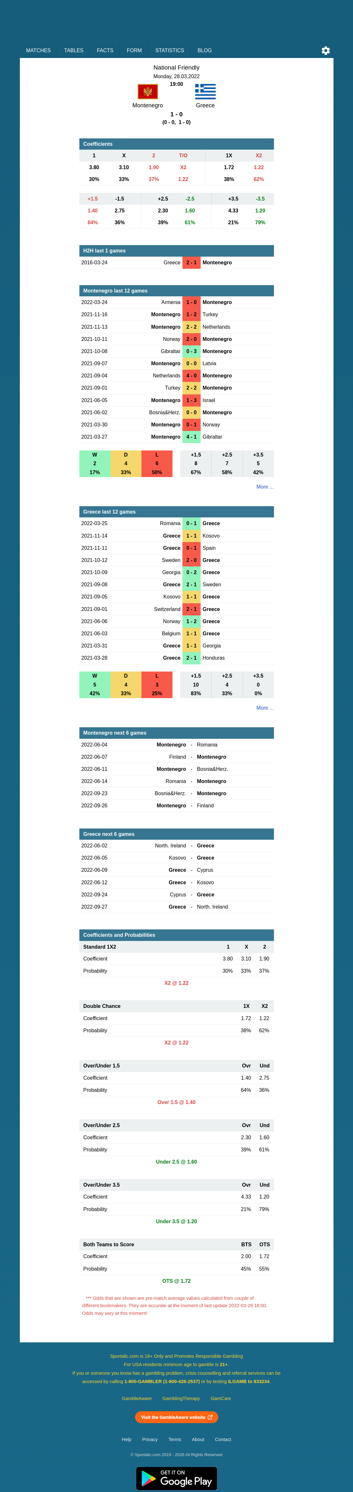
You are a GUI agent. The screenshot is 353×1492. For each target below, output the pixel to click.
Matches (38, 50)
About (198, 1439)
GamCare (221, 1398)
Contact (223, 1439)
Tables (74, 50)
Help (127, 1439)
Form (134, 50)
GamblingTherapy (181, 1398)
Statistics (169, 50)
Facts (105, 50)
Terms (174, 1439)
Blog (204, 50)
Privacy (149, 1439)
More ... (265, 487)
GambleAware (137, 1398)
